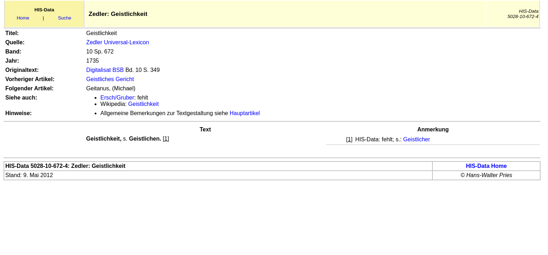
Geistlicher (416, 139)
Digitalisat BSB (105, 70)
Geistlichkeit (143, 104)
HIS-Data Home (486, 166)
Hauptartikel (245, 113)
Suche (64, 18)
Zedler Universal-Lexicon (117, 42)
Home (23, 18)
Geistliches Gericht (110, 79)
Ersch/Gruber (117, 98)
